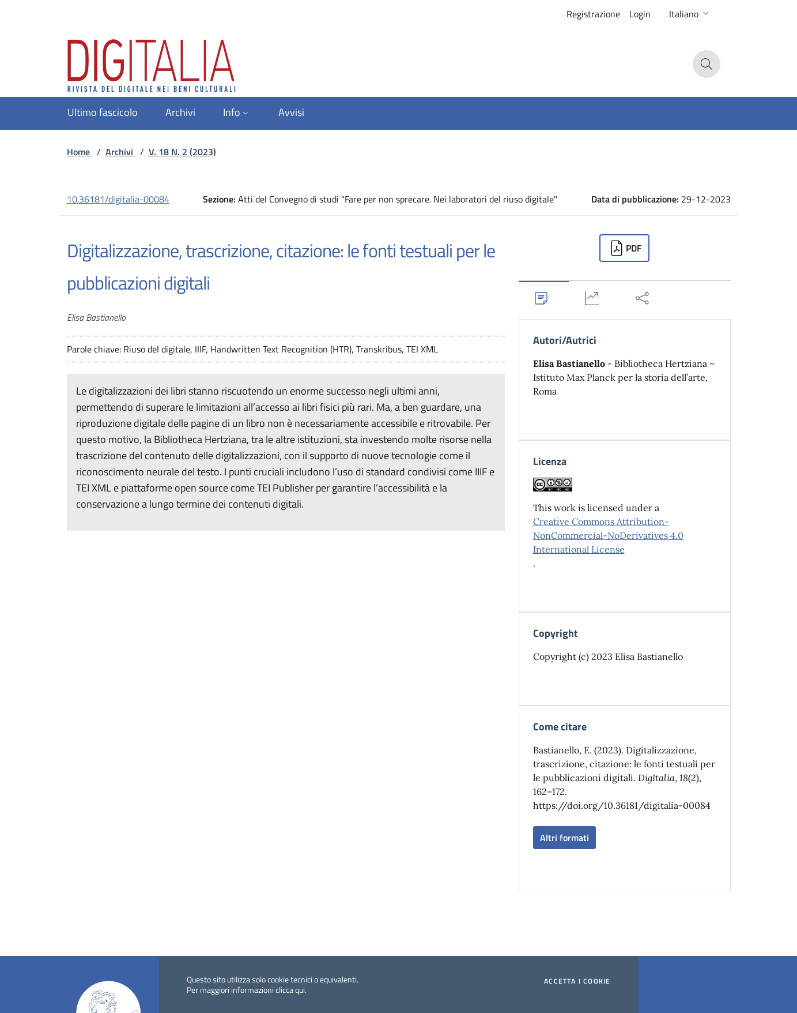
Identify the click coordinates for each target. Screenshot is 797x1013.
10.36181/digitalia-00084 (118, 199)
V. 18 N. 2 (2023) (182, 152)
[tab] (544, 298)
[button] (690, 14)
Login (640, 14)
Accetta (577, 981)
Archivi (120, 152)
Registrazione (593, 14)
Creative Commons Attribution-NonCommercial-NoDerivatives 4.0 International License (608, 535)
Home (79, 152)
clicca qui (290, 990)
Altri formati (564, 838)
